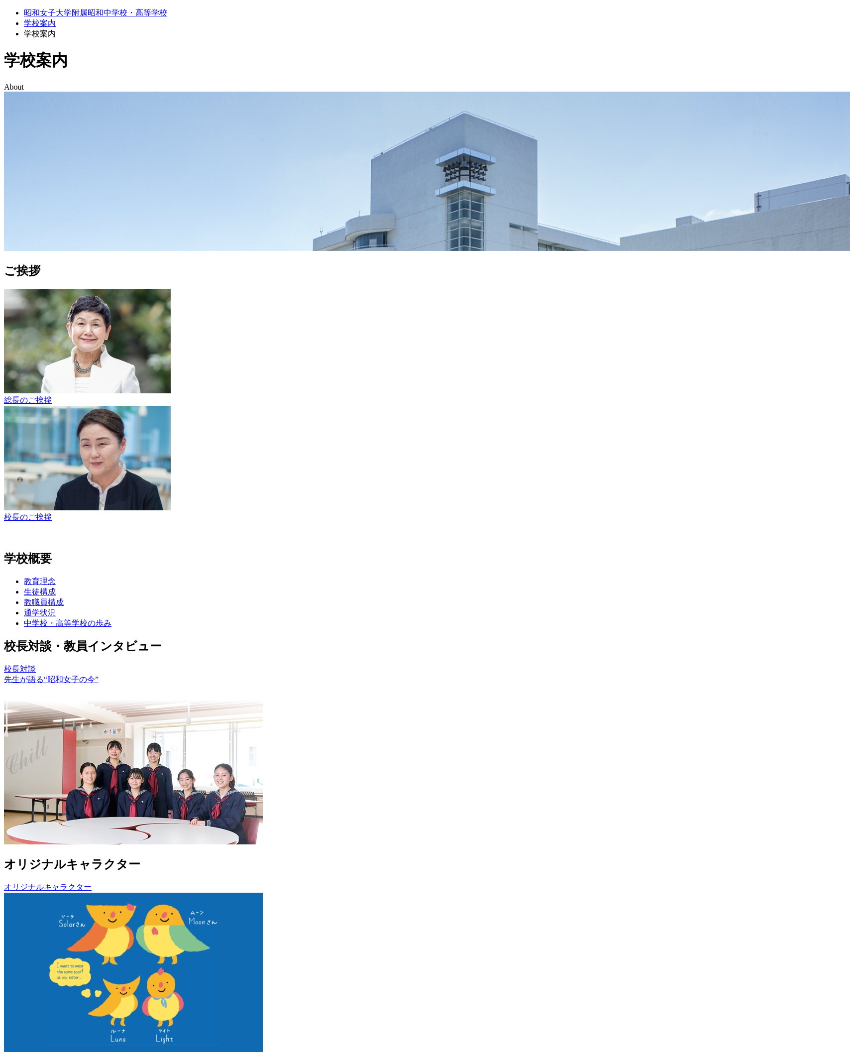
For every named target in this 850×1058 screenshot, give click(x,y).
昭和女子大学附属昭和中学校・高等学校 (95, 12)
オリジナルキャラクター (48, 887)
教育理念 (40, 581)
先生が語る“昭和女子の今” (51, 679)
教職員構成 (44, 602)
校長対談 (20, 669)
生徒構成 (40, 592)
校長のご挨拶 (28, 517)
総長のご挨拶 (28, 400)
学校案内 (40, 23)
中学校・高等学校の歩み (67, 623)
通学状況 (40, 612)
